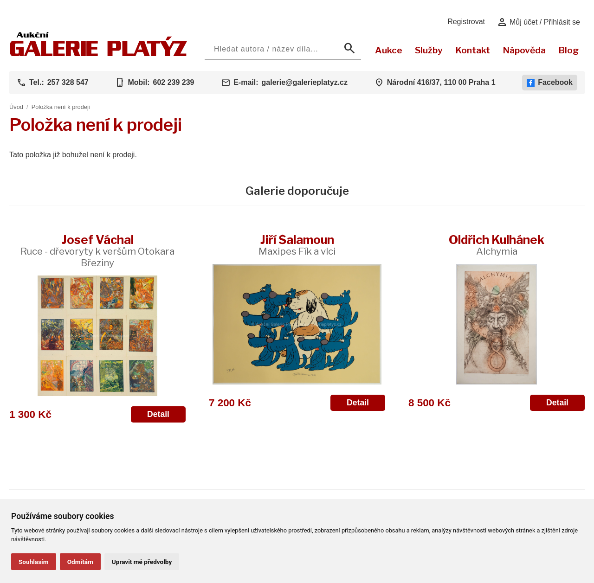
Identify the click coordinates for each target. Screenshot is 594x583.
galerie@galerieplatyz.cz (305, 82)
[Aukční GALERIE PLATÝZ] (98, 54)
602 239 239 (173, 82)
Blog (568, 50)
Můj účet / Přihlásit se (539, 22)
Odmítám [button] (80, 561)
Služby (429, 50)
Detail (158, 414)
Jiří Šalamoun (297, 244)
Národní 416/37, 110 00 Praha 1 (441, 82)
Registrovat (466, 22)
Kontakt (472, 50)
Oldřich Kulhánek (496, 244)
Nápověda (524, 50)
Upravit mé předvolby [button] (142, 561)
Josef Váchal (97, 250)
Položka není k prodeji (61, 106)
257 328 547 (68, 82)
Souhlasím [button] (34, 561)
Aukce (388, 50)
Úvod (16, 106)
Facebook (550, 82)
